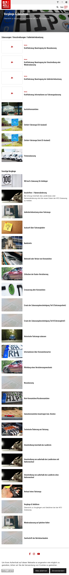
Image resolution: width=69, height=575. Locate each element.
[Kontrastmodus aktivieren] (66, 2)
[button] (66, 7)
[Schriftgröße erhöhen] (58, 2)
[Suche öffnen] (57, 7)
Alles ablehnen (41, 571)
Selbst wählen (7, 571)
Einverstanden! (58, 571)
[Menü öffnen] (64, 7)
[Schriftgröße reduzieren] (62, 2)
